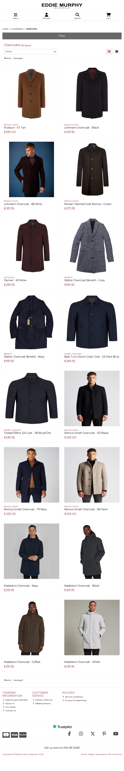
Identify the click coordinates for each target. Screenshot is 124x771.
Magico (91, 754)
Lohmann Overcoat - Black (81, 127)
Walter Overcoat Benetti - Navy (24, 356)
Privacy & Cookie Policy (75, 700)
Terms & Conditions (73, 697)
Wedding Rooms (42, 703)
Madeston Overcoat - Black (81, 585)
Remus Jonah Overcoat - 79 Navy (25, 509)
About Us (8, 703)
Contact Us (9, 710)
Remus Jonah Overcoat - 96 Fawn (86, 509)
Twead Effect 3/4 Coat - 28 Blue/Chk (27, 432)
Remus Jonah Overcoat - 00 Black (86, 432)
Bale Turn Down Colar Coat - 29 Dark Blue (91, 356)
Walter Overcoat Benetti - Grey (84, 280)
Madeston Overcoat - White (82, 662)
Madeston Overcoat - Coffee (22, 662)
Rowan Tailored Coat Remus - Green (88, 204)
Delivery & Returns (42, 700)
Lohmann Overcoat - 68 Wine (23, 204)
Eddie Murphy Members (15, 700)
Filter (62, 35)
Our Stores (9, 707)
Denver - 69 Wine (15, 280)
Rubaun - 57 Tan (15, 127)
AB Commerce (115, 754)
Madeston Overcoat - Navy (21, 585)
